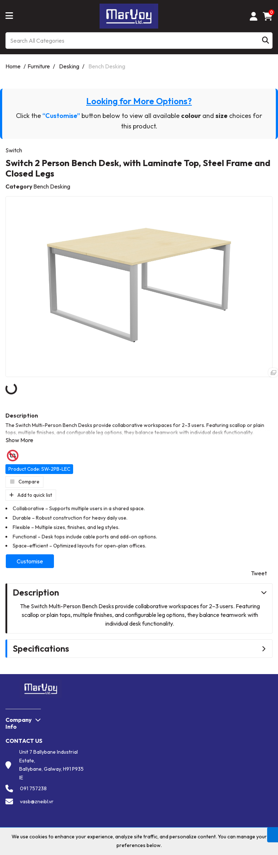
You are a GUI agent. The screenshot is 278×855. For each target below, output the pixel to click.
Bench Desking (106, 66)
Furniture (39, 66)
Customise (30, 561)
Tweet (259, 573)
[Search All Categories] (139, 40)
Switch (13, 150)
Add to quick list (30, 495)
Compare (24, 481)
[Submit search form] (265, 41)
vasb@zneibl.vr (37, 801)
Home (13, 66)
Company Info (18, 723)
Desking (69, 66)
